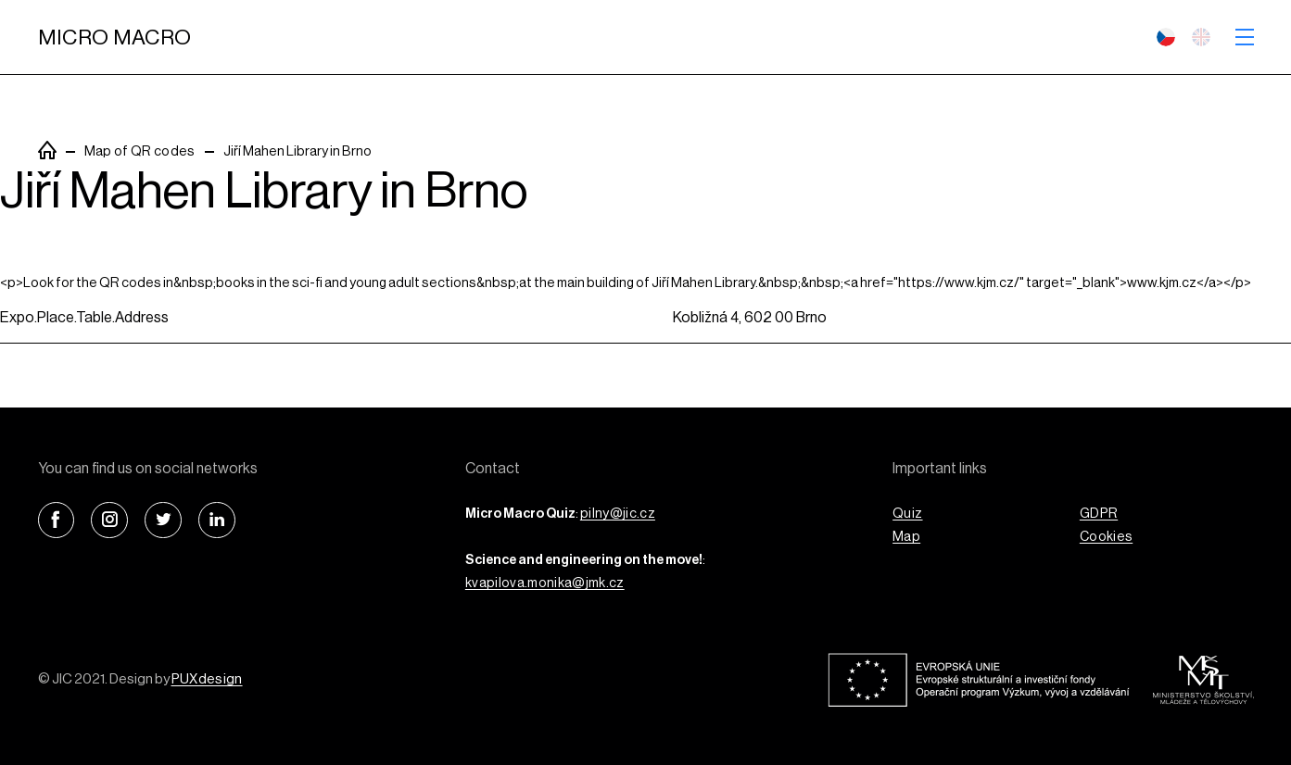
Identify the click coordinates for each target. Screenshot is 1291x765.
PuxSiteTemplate (47, 150)
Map (906, 537)
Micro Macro (115, 37)
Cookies (1106, 537)
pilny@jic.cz (617, 513)
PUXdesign (207, 679)
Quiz (907, 513)
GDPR (1099, 513)
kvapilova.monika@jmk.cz (545, 583)
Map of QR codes (140, 151)
